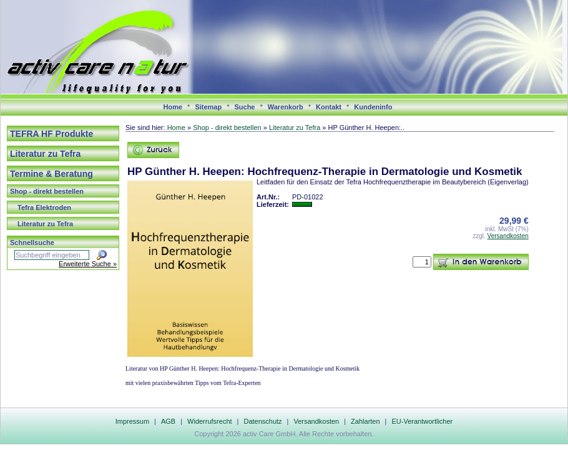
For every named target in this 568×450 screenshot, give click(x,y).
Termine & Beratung (51, 174)
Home (173, 107)
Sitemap (208, 107)
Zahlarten (365, 421)
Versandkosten (508, 235)
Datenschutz (262, 421)
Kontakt (328, 107)
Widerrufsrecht (209, 421)
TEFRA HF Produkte (51, 134)
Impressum (132, 421)
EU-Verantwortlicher (422, 421)
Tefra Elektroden (44, 207)
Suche (244, 107)
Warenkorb (285, 107)
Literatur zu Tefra (45, 154)
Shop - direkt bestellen (47, 191)
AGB (168, 421)
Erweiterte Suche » (88, 264)
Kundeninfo (373, 107)
